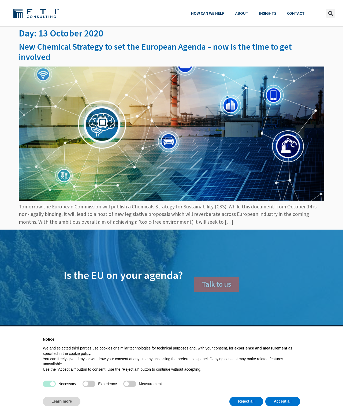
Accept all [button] (283, 401)
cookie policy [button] (79, 353)
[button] (330, 13)
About (241, 13)
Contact (296, 13)
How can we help (208, 13)
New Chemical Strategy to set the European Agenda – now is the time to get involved (155, 51)
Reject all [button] (246, 401)
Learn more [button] (61, 401)
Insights (267, 13)
